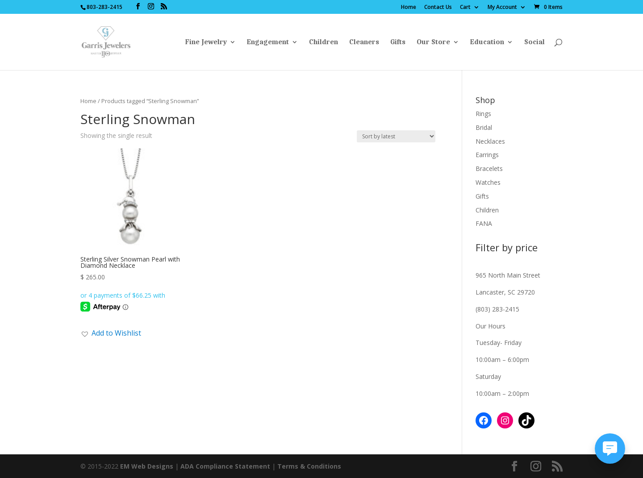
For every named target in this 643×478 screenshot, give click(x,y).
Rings (483, 113)
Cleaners (364, 42)
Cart (465, 7)
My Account (502, 7)
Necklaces (490, 141)
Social (534, 42)
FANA (484, 223)
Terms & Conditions (309, 466)
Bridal (484, 127)
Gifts (397, 42)
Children (323, 42)
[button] (110, 333)
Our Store (433, 42)
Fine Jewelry (206, 42)
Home (408, 7)
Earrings (487, 154)
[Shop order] (396, 136)
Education (487, 42)
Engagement (268, 42)
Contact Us (438, 7)
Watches (488, 182)
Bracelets (489, 168)
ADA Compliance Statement (225, 466)
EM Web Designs (147, 466)
